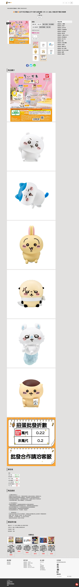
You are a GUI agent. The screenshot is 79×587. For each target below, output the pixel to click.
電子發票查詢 (43, 569)
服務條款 (42, 566)
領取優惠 (69, 576)
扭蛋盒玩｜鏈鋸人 (61, 54)
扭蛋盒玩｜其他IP (16, 8)
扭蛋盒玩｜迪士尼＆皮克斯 (63, 50)
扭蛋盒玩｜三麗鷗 (61, 23)
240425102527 (24, 8)
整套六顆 (34, 24)
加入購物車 (35, 38)
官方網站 (9, 563)
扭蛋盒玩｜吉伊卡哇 (62, 27)
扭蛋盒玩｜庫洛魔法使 (62, 37)
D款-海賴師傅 (35, 27)
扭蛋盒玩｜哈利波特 (62, 31)
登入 (41, 564)
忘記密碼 (42, 565)
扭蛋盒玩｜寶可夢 (61, 33)
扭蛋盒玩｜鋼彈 (61, 52)
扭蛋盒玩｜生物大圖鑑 (62, 42)
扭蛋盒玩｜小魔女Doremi (63, 35)
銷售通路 (9, 564)
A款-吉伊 (39, 24)
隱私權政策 (42, 567)
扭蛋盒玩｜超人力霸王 (62, 48)
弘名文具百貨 (10, 8)
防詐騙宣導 (42, 568)
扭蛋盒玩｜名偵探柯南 (62, 29)
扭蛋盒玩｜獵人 (61, 40)
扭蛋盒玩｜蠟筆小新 (62, 46)
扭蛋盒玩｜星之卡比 (62, 38)
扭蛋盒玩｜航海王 (61, 44)
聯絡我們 (9, 561)
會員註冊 (42, 561)
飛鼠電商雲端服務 (10, 583)
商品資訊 (39, 17)
